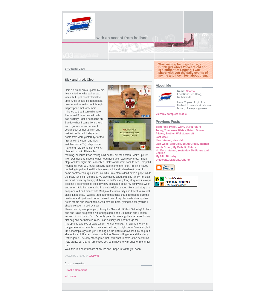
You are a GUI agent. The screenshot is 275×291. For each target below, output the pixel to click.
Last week (162, 137)
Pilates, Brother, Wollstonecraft (175, 133)
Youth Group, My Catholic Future (176, 147)
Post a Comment (76, 270)
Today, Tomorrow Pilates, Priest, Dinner (180, 130)
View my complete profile (171, 113)
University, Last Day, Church (173, 159)
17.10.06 (94, 255)
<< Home (70, 276)
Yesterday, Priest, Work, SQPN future (178, 126)
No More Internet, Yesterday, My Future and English (182, 151)
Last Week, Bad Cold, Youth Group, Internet (182, 143)
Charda (190, 91)
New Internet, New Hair (170, 140)
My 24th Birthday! (166, 156)
